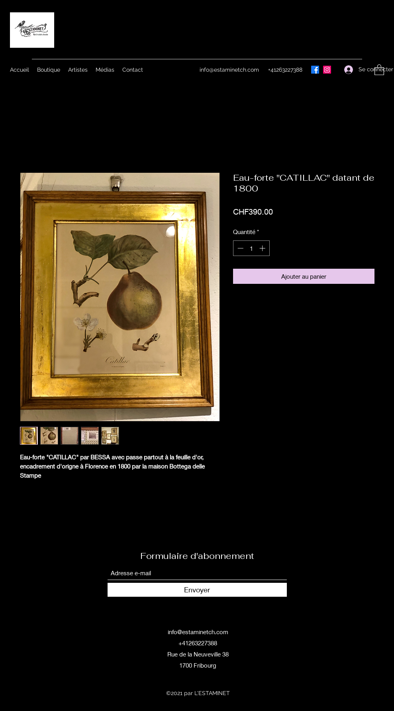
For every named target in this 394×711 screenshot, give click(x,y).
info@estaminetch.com (229, 69)
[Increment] (263, 248)
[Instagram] (327, 70)
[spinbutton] (251, 248)
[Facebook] (315, 70)
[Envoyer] (197, 590)
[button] (379, 69)
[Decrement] (239, 248)
